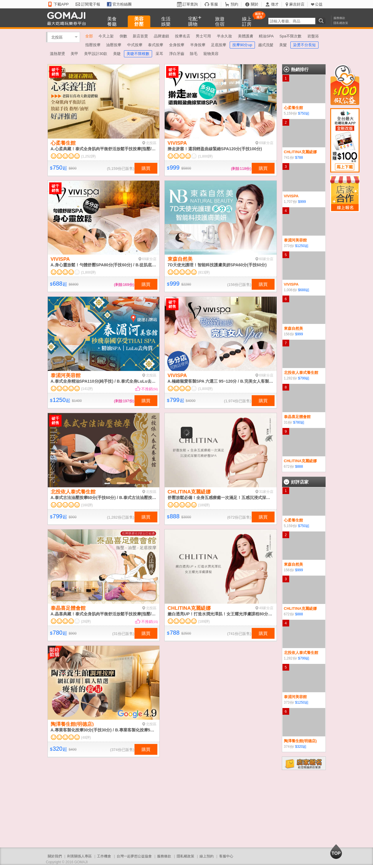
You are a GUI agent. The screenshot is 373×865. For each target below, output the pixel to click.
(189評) (204, 505)
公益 (319, 4)
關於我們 (55, 856)
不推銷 (149, 389)
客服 (214, 4)
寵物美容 (211, 53)
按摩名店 (182, 36)
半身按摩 (197, 45)
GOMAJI (68, 18)
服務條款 (339, 18)
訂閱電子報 (90, 4)
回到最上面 (336, 851)
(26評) (86, 621)
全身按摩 (176, 45)
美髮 (283, 45)
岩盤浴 (313, 36)
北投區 (57, 37)
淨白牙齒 (176, 53)
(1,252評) (88, 156)
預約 (234, 4)
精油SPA (266, 36)
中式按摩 (134, 45)
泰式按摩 (155, 45)
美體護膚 (245, 36)
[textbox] (291, 21)
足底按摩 (218, 45)
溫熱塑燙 (57, 53)
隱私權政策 (340, 23)
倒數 (123, 36)
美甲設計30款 (95, 53)
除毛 (193, 53)
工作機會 (104, 856)
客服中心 (226, 856)
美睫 (117, 53)
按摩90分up (242, 45)
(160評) (87, 505)
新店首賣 (140, 36)
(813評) (204, 272)
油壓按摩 (113, 45)
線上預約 (207, 856)
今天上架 (106, 36)
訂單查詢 (190, 4)
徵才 (275, 4)
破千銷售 (55, 72)
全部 (89, 36)
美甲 (74, 53)
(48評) (86, 737)
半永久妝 (224, 36)
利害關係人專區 (79, 856)
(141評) (87, 389)
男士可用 (203, 36)
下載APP (61, 4)
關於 (254, 4)
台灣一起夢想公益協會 (134, 856)
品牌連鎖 (161, 36)
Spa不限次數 (291, 36)
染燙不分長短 (304, 45)
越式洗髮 (265, 45)
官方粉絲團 (122, 4)
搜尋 (322, 21)
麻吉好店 (296, 4)
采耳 (159, 53)
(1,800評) (205, 156)
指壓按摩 (93, 45)
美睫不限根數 (138, 53)
